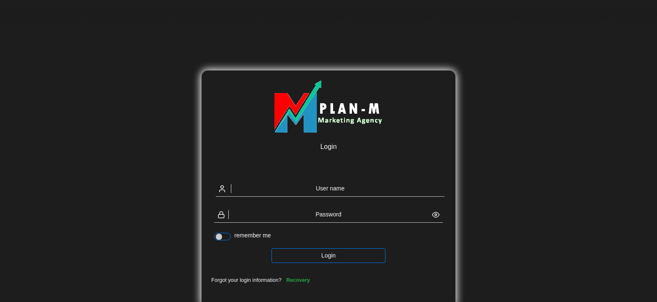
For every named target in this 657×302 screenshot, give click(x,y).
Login (328, 255)
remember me (252, 235)
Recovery (298, 280)
